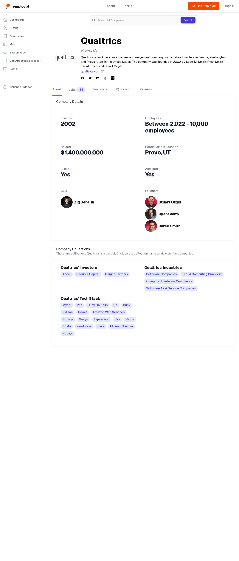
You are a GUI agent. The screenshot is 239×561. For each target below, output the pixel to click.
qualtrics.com (92, 71)
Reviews (146, 89)
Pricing (127, 6)
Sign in (230, 6)
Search (188, 20)
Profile (10, 28)
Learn (10, 69)
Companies (13, 36)
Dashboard (13, 20)
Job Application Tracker (22, 61)
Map (9, 44)
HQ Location (123, 89)
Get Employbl (203, 6)
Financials (100, 89)
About (111, 6)
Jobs (77, 89)
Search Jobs (14, 52)
